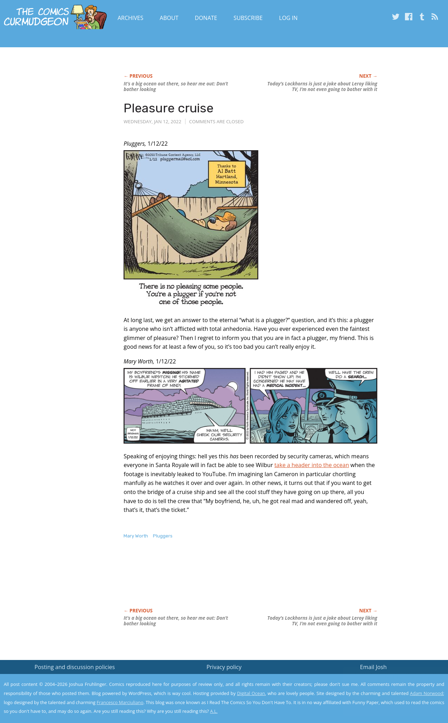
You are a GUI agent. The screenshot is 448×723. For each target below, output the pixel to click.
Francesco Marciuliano (120, 702)
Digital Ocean (251, 693)
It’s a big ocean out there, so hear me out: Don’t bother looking (176, 86)
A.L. (214, 711)
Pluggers (163, 535)
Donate (206, 18)
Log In (288, 18)
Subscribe (247, 18)
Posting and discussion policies (75, 667)
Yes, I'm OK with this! (388, 697)
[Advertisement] (251, 581)
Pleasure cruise (169, 108)
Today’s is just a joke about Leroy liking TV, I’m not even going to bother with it (322, 86)
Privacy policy (223, 667)
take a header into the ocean (311, 465)
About (169, 18)
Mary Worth (136, 535)
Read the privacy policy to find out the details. (385, 679)
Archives (131, 18)
